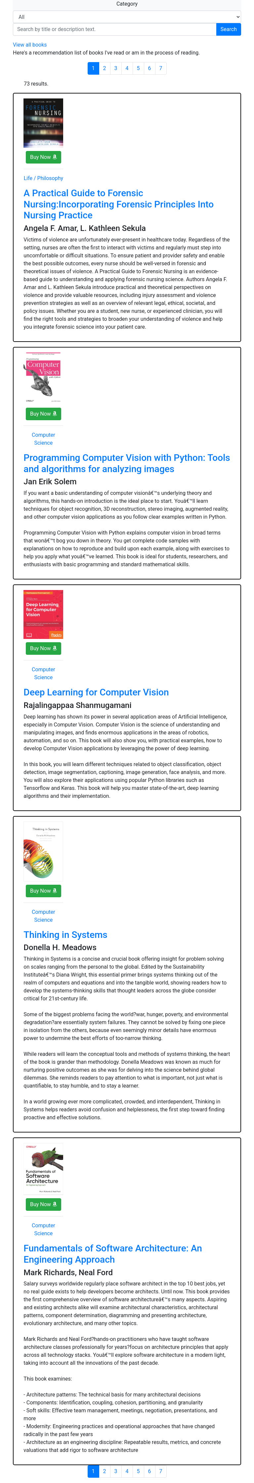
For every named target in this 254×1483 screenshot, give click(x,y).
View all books (30, 45)
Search (229, 29)
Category (127, 4)
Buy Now (43, 157)
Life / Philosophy (43, 178)
